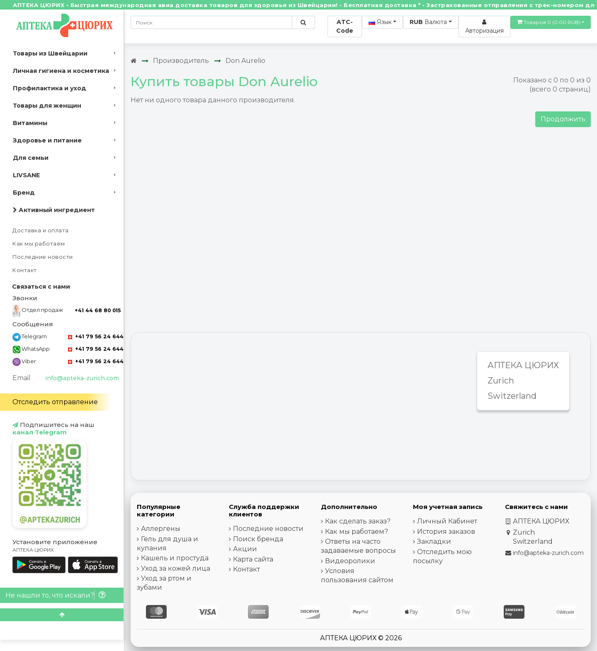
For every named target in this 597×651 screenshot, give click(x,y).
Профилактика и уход (49, 88)
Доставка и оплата (40, 230)
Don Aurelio (245, 61)
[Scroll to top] (62, 614)
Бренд (24, 192)
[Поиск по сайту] (303, 22)
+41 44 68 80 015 (98, 310)
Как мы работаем (38, 244)
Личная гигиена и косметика (61, 71)
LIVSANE (26, 175)
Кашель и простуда (175, 558)
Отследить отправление (55, 402)
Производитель (181, 61)
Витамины (30, 123)
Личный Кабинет (447, 521)
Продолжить (563, 119)
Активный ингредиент (54, 210)
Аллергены (160, 529)
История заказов (446, 531)
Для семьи (31, 158)
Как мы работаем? (356, 531)
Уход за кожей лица (175, 568)
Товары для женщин (47, 105)
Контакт (24, 270)
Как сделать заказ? (358, 521)
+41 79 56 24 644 (96, 336)
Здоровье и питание (47, 140)
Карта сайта (253, 559)
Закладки (434, 541)
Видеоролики (350, 561)
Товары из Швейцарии (50, 53)
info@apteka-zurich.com (82, 378)
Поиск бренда (258, 539)
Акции (245, 549)
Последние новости (42, 257)
